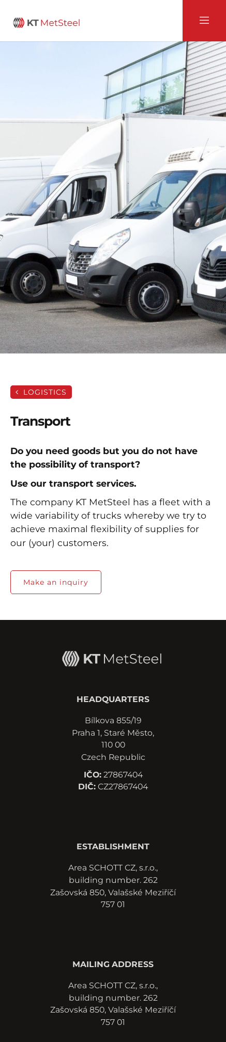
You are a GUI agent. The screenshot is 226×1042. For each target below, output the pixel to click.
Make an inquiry (55, 582)
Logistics (41, 392)
